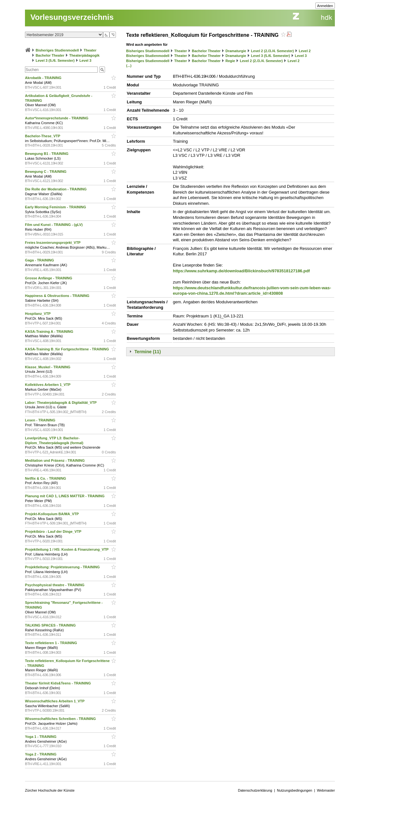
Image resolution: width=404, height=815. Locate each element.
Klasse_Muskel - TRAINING (48, 367)
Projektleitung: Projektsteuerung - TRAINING (63, 567)
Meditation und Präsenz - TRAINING (55, 460)
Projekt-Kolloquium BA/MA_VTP (52, 514)
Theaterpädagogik (84, 55)
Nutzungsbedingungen (294, 790)
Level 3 (85, 60)
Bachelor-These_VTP (43, 136)
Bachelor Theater (50, 55)
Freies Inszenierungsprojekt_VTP (53, 242)
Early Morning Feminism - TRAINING (56, 207)
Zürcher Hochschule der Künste (50, 790)
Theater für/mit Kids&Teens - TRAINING (58, 683)
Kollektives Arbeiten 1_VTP (48, 385)
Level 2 (305, 51)
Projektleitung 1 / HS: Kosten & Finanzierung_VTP (67, 549)
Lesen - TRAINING (40, 420)
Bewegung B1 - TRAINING (47, 154)
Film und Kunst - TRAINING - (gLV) (54, 225)
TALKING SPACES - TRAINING (51, 625)
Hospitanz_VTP (38, 314)
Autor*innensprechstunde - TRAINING (57, 118)
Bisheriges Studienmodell (57, 50)
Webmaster (326, 790)
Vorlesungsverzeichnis (72, 17)
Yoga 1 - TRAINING (41, 737)
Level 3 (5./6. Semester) (55, 60)
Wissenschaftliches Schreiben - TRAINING (61, 719)
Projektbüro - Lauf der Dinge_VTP (53, 531)
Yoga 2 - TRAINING (41, 754)
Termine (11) (147, 351)
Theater (90, 50)
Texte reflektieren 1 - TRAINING (51, 643)
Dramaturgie (235, 51)
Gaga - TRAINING (40, 260)
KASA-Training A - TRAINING (49, 331)
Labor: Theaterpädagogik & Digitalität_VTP (61, 402)
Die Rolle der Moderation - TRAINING (56, 189)
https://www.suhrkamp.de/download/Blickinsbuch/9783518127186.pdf (241, 270)
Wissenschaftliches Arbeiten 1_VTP (55, 701)
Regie (230, 61)
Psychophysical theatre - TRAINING (55, 585)
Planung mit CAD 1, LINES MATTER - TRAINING (65, 496)
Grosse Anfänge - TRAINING (49, 278)
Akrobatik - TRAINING (43, 78)
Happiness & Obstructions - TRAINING (57, 296)
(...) (129, 66)
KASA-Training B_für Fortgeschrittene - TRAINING (67, 349)
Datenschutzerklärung (255, 790)
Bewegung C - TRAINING (46, 171)
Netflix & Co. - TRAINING (46, 478)
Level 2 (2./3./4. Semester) (272, 51)
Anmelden (325, 6)
